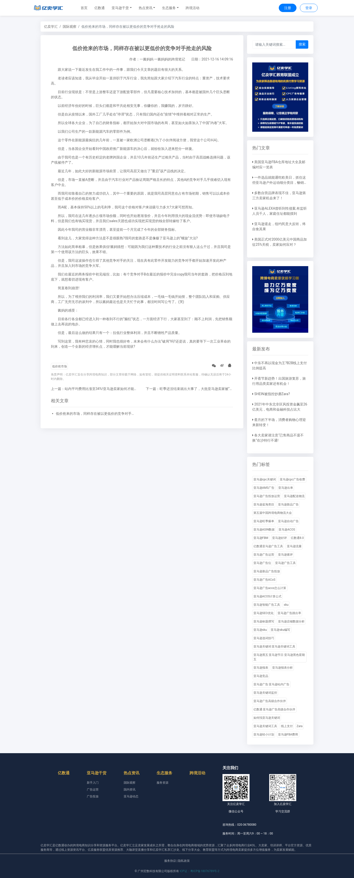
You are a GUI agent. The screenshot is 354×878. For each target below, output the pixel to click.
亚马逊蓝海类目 (263, 504)
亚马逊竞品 (260, 676)
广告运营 (93, 789)
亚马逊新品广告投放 (266, 571)
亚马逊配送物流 (294, 496)
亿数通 (99, 8)
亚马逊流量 (294, 546)
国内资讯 (129, 789)
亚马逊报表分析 (282, 667)
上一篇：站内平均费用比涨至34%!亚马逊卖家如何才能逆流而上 (99, 389)
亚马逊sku (260, 630)
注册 (287, 8)
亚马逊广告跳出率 (289, 613)
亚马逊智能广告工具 (266, 604)
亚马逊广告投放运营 (266, 496)
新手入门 (93, 782)
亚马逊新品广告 (288, 504)
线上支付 (287, 726)
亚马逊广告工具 (285, 563)
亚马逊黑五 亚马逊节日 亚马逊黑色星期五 (279, 657)
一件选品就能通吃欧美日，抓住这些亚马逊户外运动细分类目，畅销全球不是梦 (279, 182)
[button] (121, 8)
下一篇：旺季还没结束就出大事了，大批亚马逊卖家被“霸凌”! (192, 389)
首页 (84, 8)
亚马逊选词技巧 (263, 638)
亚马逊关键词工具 (265, 726)
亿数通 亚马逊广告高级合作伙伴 (274, 709)
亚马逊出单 (285, 487)
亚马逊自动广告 (288, 521)
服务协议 (170, 861)
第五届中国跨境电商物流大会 (272, 513)
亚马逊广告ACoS (264, 579)
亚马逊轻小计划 (263, 734)
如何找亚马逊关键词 (266, 718)
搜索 (302, 44)
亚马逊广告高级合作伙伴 (269, 701)
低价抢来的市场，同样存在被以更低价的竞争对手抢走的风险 (96, 414)
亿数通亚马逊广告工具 (268, 546)
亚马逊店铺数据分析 (291, 621)
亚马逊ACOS (287, 529)
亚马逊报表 (260, 667)
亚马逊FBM (260, 538)
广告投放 (93, 796)
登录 (308, 8)
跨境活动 (192, 8)
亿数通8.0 (297, 538)
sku (286, 604)
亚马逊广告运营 (263, 554)
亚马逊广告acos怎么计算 (269, 588)
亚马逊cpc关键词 (264, 479)
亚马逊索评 (285, 554)
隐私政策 (184, 861)
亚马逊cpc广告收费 (292, 479)
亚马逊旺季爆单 (263, 521)
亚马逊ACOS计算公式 (267, 596)
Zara (300, 726)
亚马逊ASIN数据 (264, 529)
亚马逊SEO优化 (263, 613)
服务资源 (162, 782)
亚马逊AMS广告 (263, 487)
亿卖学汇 (51, 27)
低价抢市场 (59, 366)
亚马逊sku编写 (280, 630)
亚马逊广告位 (262, 563)
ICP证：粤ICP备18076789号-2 (199, 871)
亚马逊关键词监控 (265, 692)
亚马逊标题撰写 (263, 621)
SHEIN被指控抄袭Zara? (272, 394)
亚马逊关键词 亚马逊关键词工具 (274, 646)
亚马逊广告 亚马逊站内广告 (271, 684)
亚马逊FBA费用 (288, 734)
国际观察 (69, 27)
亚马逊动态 (131, 796)
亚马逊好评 (279, 538)
